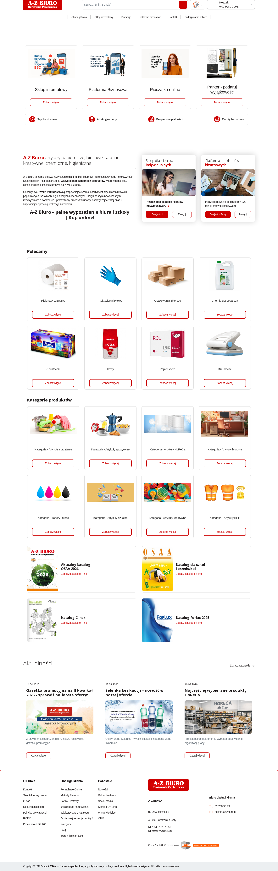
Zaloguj (182, 214)
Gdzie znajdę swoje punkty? (76, 818)
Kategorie (66, 824)
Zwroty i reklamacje (72, 835)
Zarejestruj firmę (218, 214)
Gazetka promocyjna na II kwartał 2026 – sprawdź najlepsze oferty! (59, 693)
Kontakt (173, 20)
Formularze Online (71, 789)
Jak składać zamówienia (74, 806)
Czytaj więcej (38, 755)
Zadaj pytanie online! (196, 20)
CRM (101, 818)
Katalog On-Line (107, 806)
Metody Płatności (70, 795)
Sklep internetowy (103, 20)
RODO (27, 818)
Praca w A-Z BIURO (34, 824)
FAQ (63, 829)
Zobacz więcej (51, 102)
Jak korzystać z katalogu (75, 812)
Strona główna (79, 20)
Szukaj (183, 8)
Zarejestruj (157, 214)
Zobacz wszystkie (240, 665)
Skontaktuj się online (35, 795)
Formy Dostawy (70, 801)
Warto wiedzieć (106, 812)
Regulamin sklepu (33, 806)
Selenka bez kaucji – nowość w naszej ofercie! (134, 693)
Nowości (103, 789)
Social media (105, 801)
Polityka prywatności (35, 812)
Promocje (126, 20)
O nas (26, 801)
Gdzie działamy (107, 795)
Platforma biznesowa (150, 20)
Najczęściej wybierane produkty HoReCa (216, 693)
